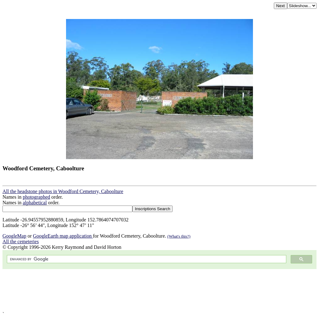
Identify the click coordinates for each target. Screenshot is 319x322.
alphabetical (35, 202)
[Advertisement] (159, 290)
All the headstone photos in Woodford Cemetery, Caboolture (62, 191)
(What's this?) (178, 236)
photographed (36, 197)
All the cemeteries (20, 241)
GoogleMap (14, 236)
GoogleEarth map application (63, 236)
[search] (146, 259)
